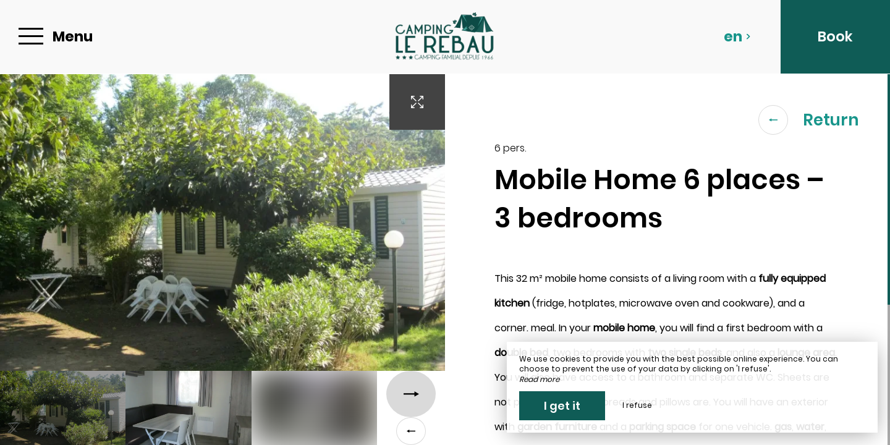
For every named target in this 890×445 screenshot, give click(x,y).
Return (808, 120)
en (737, 36)
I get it (562, 405)
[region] (667, 259)
